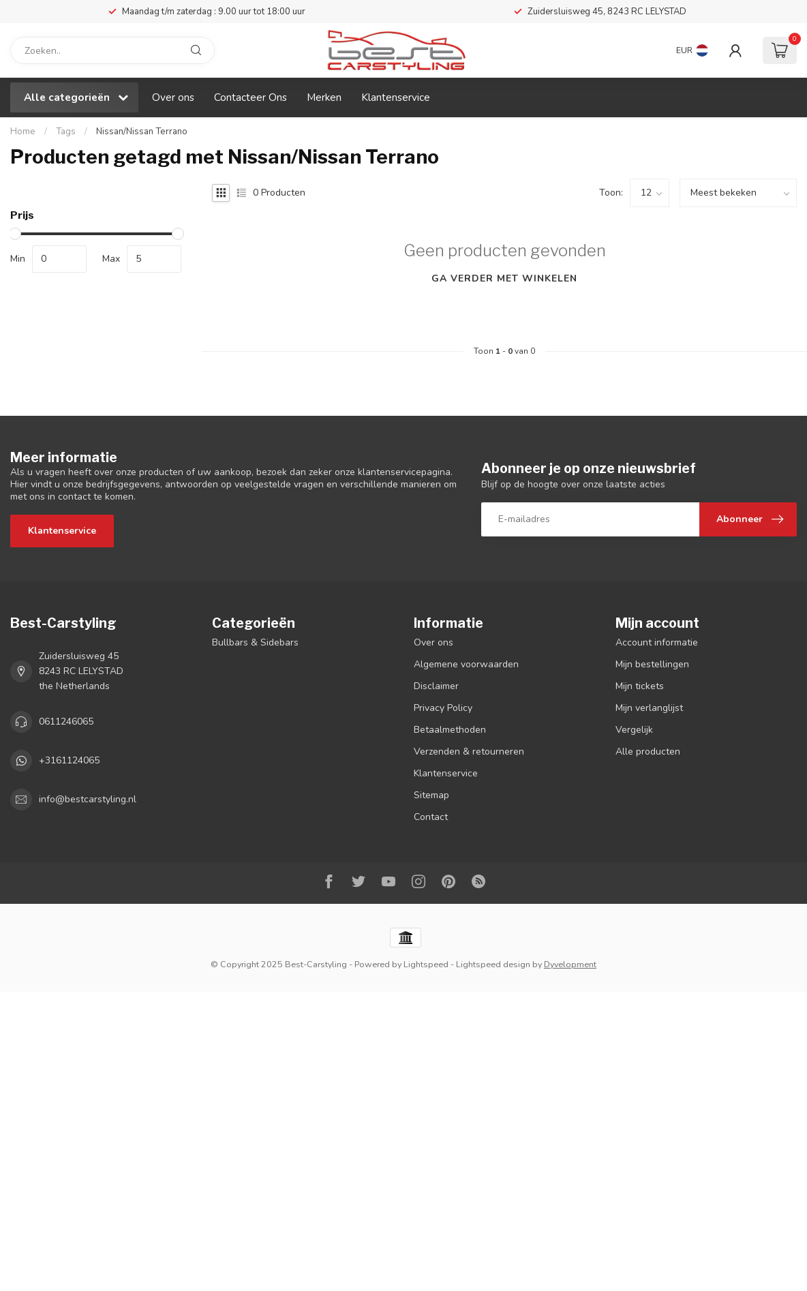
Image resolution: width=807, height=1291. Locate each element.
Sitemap (431, 795)
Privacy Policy (443, 707)
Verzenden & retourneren (469, 751)
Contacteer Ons (250, 97)
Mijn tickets (639, 686)
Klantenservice (395, 97)
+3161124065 (69, 760)
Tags (66, 131)
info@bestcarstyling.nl (87, 799)
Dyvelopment (570, 964)
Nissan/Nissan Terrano (141, 131)
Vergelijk (634, 729)
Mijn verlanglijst (649, 707)
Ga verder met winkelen (504, 278)
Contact (431, 816)
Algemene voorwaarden (466, 664)
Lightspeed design (493, 964)
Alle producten (647, 751)
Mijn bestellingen (652, 664)
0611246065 (66, 721)
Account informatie (656, 642)
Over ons (173, 97)
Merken (324, 97)
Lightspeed (426, 964)
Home (22, 131)
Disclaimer (436, 686)
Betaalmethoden (450, 729)
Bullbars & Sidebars (255, 642)
